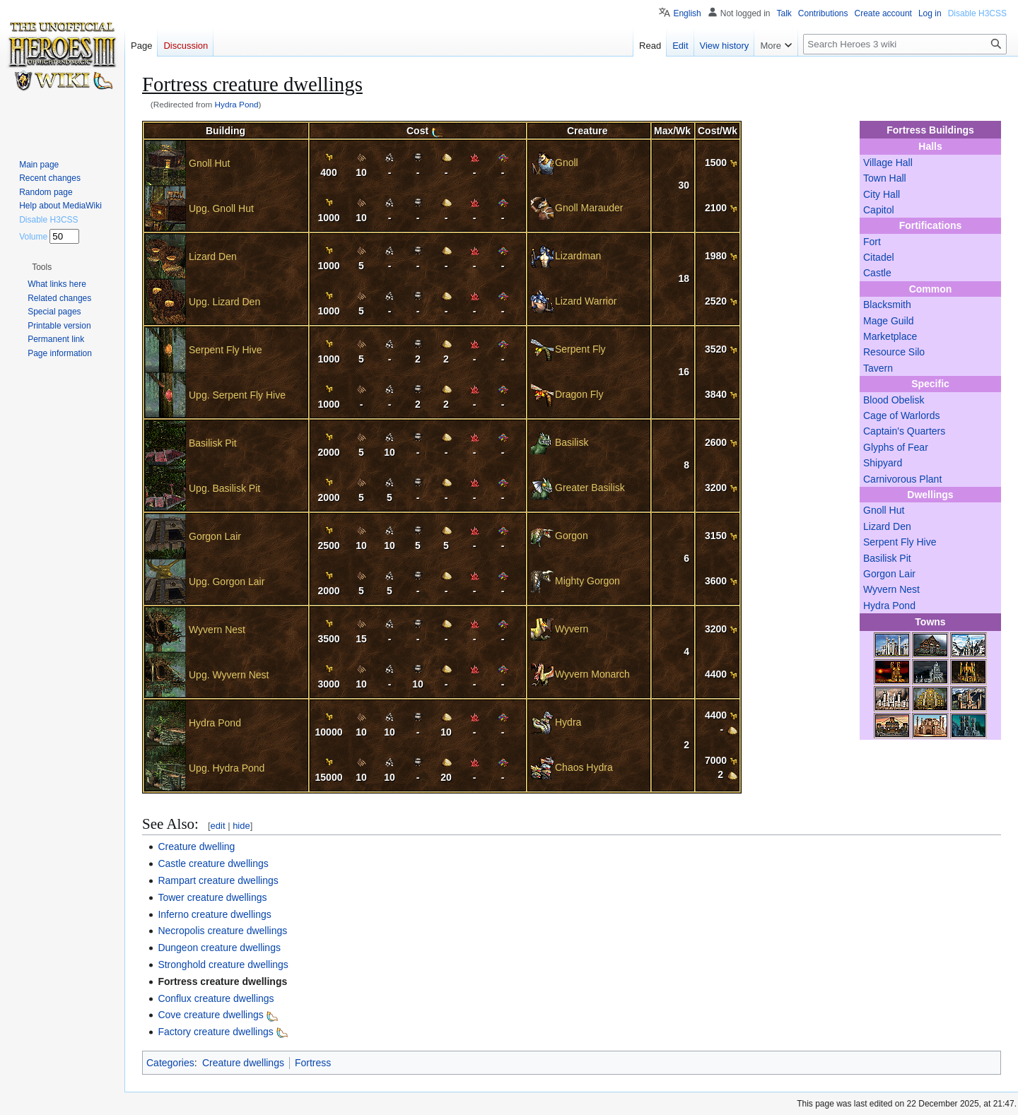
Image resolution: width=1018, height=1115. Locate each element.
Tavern (878, 368)
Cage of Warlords (901, 415)
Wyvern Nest (891, 589)
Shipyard (882, 462)
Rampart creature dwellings (218, 880)
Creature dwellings (243, 1062)
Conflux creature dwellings (216, 998)
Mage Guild (888, 320)
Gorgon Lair (889, 573)
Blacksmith (887, 304)
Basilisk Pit (887, 558)
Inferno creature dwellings (214, 914)
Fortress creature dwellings (222, 981)
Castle (877, 272)
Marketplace (890, 336)
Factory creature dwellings (215, 1031)
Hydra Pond (237, 104)
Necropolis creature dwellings (222, 930)
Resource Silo (894, 352)
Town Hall (884, 178)
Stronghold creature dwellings (223, 964)
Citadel (878, 257)
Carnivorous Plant (902, 479)
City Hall (881, 194)
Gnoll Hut (883, 510)
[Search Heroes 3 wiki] (905, 44)
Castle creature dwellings (213, 863)
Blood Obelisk (893, 400)
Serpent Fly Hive (899, 542)
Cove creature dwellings (210, 1014)
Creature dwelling (196, 846)
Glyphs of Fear (895, 447)
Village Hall (888, 162)
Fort (872, 241)
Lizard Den (887, 526)
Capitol (878, 210)
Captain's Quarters (904, 431)
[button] (42, 267)
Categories (170, 1062)
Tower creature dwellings (212, 897)
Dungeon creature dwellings (219, 947)
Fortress (313, 1062)
